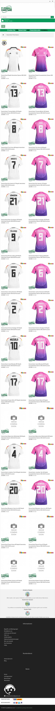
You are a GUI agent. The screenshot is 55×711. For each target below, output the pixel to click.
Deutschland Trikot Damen (13, 35)
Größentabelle (8, 637)
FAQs (5, 645)
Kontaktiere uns (8, 631)
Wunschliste (7, 678)
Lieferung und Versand (10, 633)
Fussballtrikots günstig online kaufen (23, 707)
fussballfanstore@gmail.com (13, 696)
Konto (5, 674)
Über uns (6, 635)
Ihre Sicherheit (8, 643)
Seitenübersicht (8, 659)
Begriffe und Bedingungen (11, 629)
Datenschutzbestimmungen (11, 639)
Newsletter (7, 680)
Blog (5, 661)
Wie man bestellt (8, 641)
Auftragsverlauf (8, 676)
